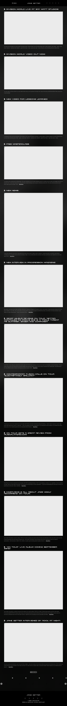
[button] (14, 3)
